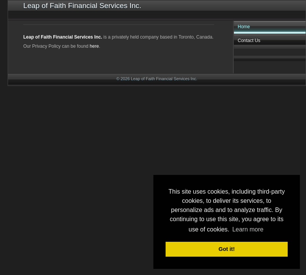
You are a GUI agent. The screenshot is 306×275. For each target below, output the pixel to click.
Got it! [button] (227, 249)
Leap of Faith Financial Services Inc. (62, 37)
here (94, 46)
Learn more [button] (248, 229)
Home (244, 26)
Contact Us (249, 40)
